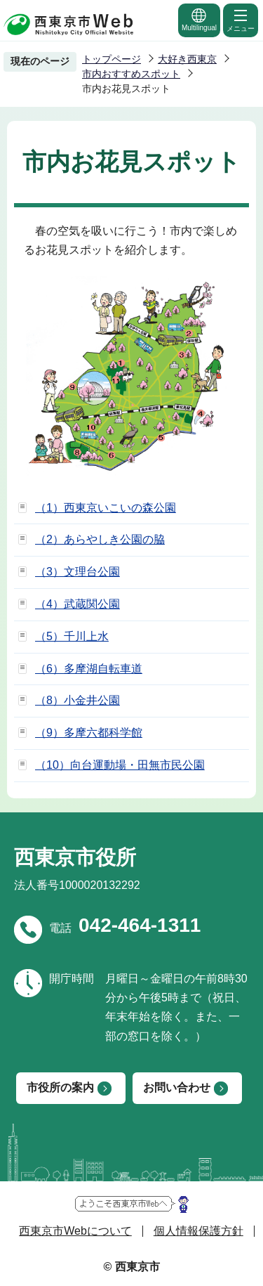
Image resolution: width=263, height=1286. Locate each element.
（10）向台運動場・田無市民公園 (120, 765)
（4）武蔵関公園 (77, 604)
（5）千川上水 (72, 636)
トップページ (111, 59)
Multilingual (199, 19)
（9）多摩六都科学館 (88, 733)
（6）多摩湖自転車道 (88, 669)
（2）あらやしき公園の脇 (100, 539)
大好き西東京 (187, 59)
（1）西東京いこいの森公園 (105, 508)
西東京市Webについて (75, 1231)
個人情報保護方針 (198, 1231)
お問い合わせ (176, 1087)
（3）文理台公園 (77, 572)
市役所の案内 (60, 1087)
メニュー (241, 19)
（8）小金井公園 (77, 700)
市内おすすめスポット (131, 73)
